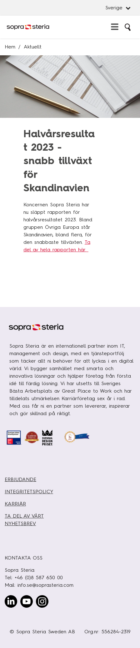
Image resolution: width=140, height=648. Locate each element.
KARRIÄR (15, 504)
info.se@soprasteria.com (45, 585)
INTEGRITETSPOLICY (29, 492)
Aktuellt (33, 47)
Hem (10, 47)
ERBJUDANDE (20, 479)
